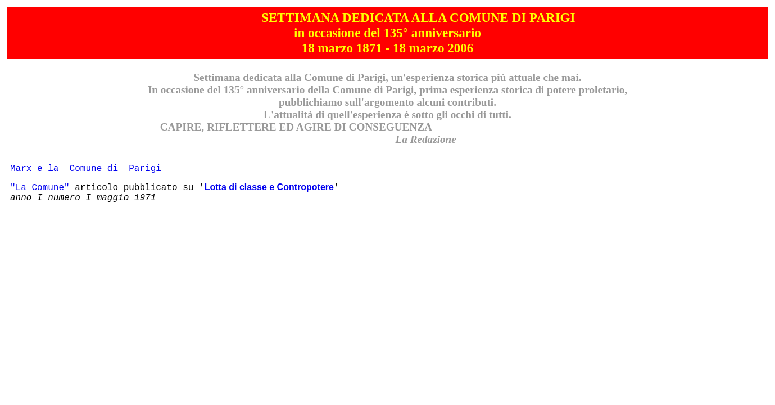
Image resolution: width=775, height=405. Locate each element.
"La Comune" (40, 188)
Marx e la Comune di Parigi (85, 169)
